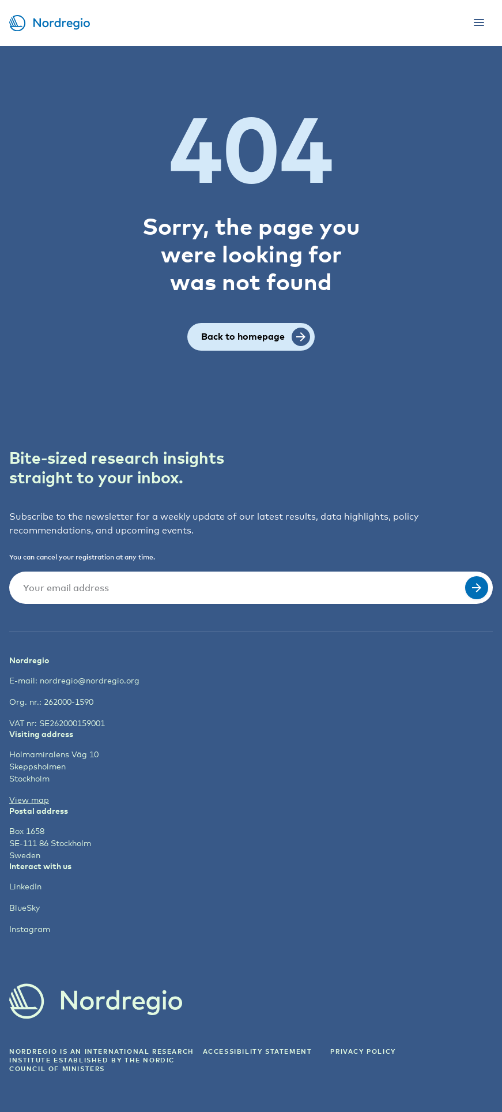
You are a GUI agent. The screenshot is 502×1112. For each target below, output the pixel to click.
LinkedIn (25, 886)
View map (29, 800)
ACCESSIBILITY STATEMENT (257, 1051)
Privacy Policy (362, 1051)
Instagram (29, 929)
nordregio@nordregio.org (89, 680)
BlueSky (24, 907)
